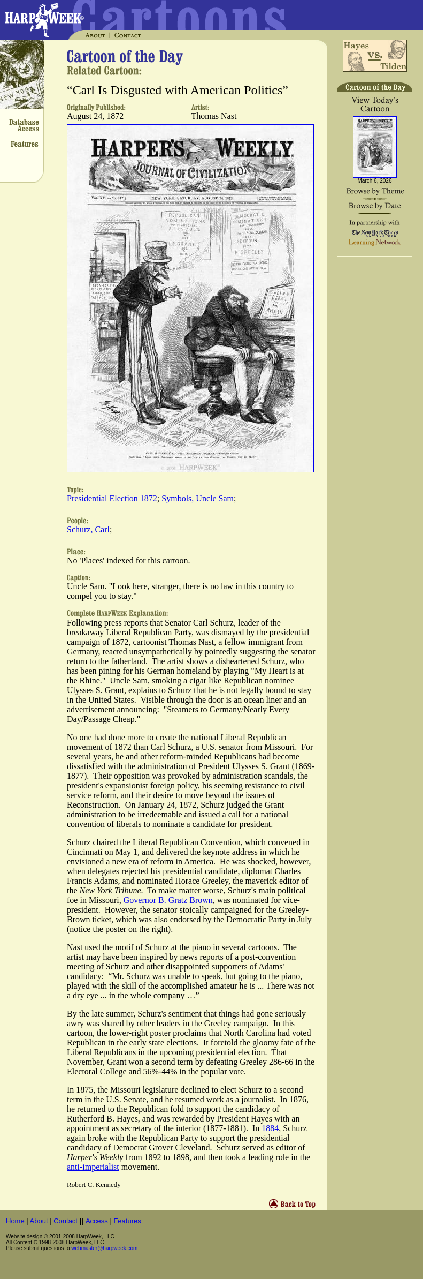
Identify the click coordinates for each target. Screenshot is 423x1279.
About (39, 1221)
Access (97, 1221)
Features (127, 1221)
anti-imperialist (93, 1166)
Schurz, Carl (88, 529)
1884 (270, 1128)
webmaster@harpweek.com (104, 1248)
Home (15, 1221)
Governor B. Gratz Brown (168, 900)
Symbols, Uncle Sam (197, 498)
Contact (65, 1221)
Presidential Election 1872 (112, 498)
